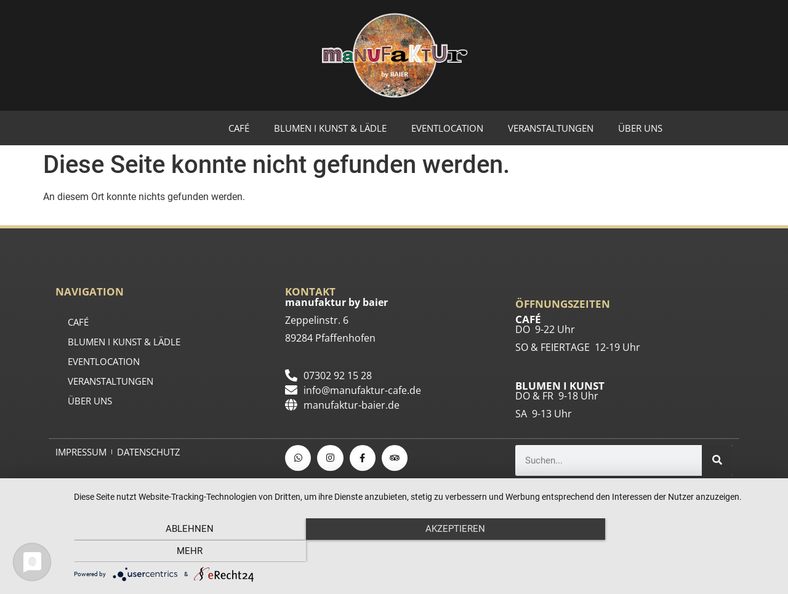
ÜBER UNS (640, 128)
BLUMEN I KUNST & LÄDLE (330, 128)
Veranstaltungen (550, 128)
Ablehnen (179, 551)
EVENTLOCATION (447, 128)
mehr (670, 551)
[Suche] (717, 460)
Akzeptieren (425, 551)
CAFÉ (238, 128)
